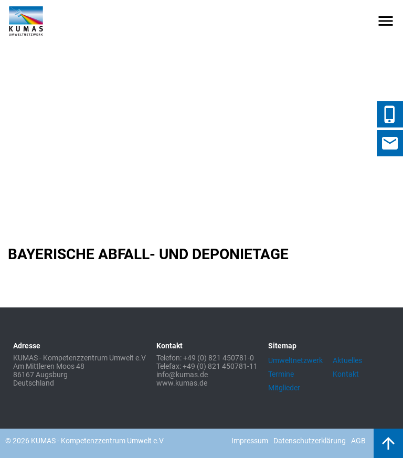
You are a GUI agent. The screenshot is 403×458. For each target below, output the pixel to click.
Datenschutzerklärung (309, 440)
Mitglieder (284, 388)
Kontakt (346, 374)
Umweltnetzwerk (295, 360)
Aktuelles (347, 360)
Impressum (249, 440)
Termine (281, 374)
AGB (358, 440)
